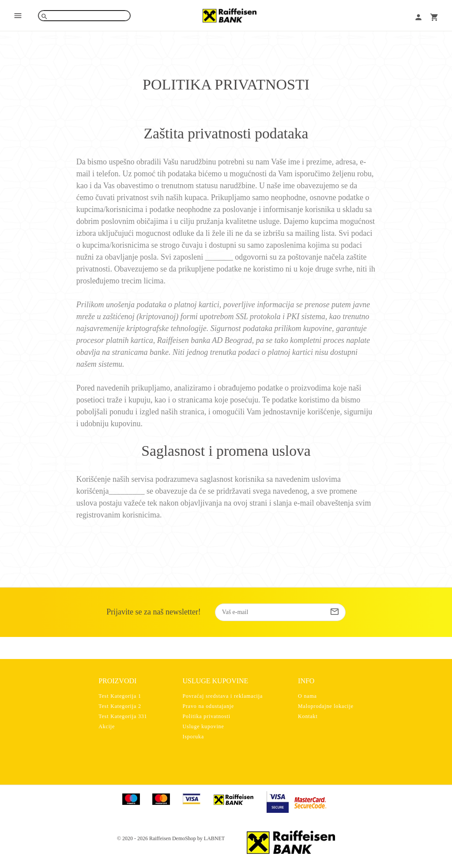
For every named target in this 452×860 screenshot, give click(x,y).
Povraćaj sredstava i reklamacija (222, 696)
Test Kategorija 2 (119, 706)
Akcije (106, 726)
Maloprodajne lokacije (326, 706)
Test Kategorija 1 (119, 696)
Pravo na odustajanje (208, 706)
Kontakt (308, 716)
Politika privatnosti (206, 716)
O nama (307, 696)
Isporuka (193, 736)
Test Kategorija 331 (122, 716)
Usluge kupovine (203, 726)
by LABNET (211, 838)
